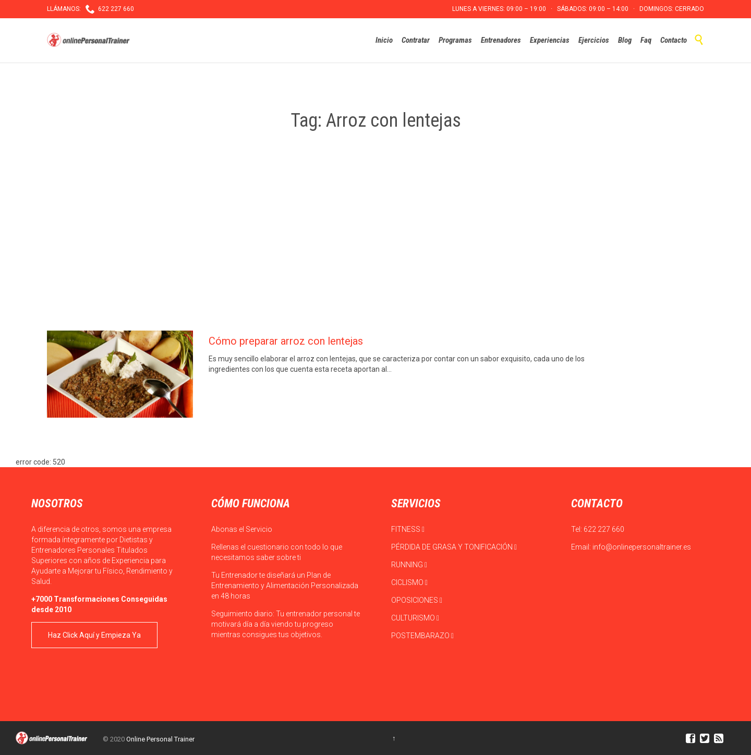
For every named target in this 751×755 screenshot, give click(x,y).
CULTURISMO (415, 618)
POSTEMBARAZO (422, 635)
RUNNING (409, 565)
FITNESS (408, 529)
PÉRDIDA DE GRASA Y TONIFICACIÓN (454, 547)
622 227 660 (604, 529)
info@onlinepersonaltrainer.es (641, 547)
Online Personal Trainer (160, 739)
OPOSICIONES (416, 600)
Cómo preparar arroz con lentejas (286, 341)
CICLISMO (409, 582)
